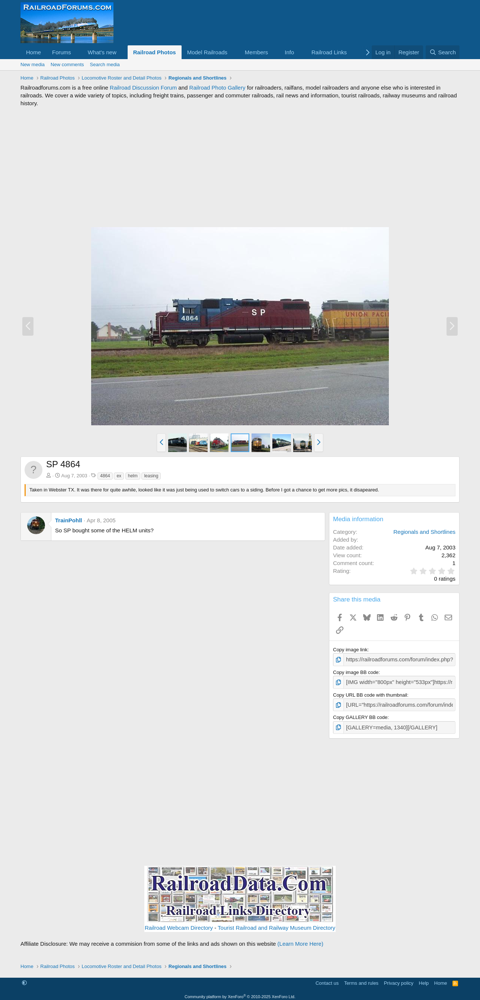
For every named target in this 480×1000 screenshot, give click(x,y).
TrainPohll (68, 520)
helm (133, 475)
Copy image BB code (355, 671)
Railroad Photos (154, 52)
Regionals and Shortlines (424, 532)
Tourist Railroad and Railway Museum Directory (276, 924)
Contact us (327, 979)
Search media (105, 64)
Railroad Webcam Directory (179, 924)
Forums (61, 52)
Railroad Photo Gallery (217, 87)
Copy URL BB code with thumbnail (370, 693)
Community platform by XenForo (240, 993)
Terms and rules (361, 979)
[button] (77, 52)
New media (32, 64)
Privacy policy (398, 979)
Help (424, 979)
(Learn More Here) (300, 940)
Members (256, 52)
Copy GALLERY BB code (360, 714)
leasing (151, 475)
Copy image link (350, 649)
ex (118, 475)
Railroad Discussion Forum (143, 87)
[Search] (443, 52)
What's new (102, 52)
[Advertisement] (240, 167)
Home (33, 52)
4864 (105, 475)
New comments (67, 64)
